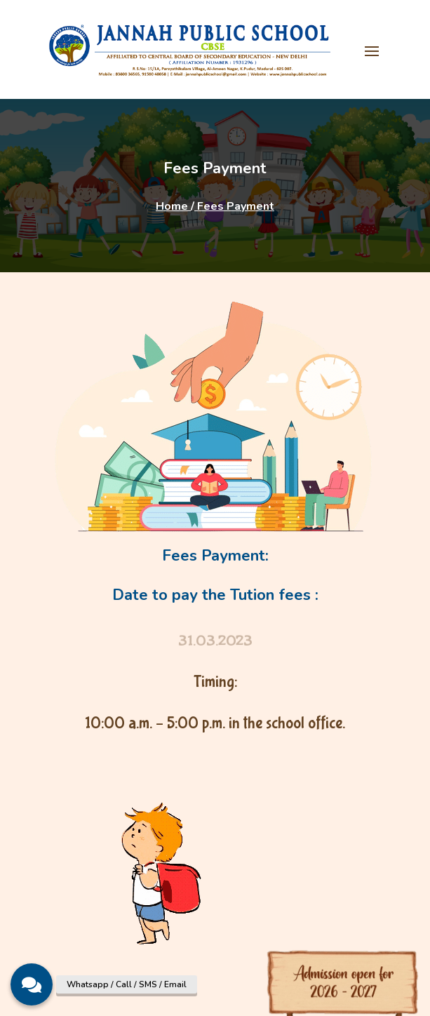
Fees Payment (234, 206)
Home (173, 206)
